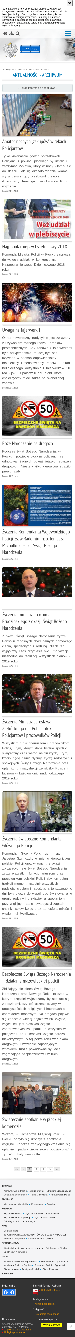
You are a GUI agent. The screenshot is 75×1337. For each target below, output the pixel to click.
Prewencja (7, 1208)
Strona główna (9, 70)
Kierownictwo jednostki (15, 1191)
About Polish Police (60, 1194)
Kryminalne (7, 1199)
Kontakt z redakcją (44, 1304)
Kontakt (6, 1256)
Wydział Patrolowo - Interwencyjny (42, 1213)
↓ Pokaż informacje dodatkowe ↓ (37, 88)
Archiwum (45, 70)
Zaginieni (51, 1204)
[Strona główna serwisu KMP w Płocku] (5, 33)
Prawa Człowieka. (39, 1194)
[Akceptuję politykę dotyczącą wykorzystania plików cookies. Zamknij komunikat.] (70, 3)
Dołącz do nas (11, 1231)
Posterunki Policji (43, 1265)
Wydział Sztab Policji (44, 1217)
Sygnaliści (60, 1265)
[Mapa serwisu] (11, 33)
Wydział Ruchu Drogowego (17, 1217)
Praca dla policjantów (14, 1238)
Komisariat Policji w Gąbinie (18, 1265)
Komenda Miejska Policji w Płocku (21, 1261)
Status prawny (36, 1191)
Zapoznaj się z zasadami (17, 1329)
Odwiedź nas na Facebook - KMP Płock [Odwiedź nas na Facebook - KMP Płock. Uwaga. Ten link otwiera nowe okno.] (5, 1292)
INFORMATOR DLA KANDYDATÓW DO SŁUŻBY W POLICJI (35, 1235)
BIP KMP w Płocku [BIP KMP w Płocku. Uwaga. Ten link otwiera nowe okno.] (51, 1290)
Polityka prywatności (15, 1332)
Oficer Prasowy (50, 1269)
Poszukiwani (37, 1204)
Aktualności (34, 70)
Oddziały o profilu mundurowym (19, 1221)
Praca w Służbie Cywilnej (40, 1238)
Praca (4, 1225)
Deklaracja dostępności (15, 1194)
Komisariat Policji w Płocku (54, 1261)
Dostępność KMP (31, 1269)
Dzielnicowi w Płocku (56, 1248)
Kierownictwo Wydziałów (16, 1204)
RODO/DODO (7, 1273)
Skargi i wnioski (11, 1269)
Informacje (22, 70)
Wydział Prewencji (13, 1213)
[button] (68, 33)
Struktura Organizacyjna (59, 1191)
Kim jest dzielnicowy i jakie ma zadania (23, 1248)
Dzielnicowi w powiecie (15, 1252)
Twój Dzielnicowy (10, 1243)
